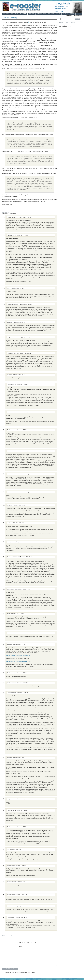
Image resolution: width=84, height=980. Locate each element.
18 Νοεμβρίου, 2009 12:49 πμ (16, 613)
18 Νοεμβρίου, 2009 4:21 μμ (22, 826)
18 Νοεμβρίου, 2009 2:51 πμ (22, 692)
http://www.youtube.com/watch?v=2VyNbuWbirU (18, 655)
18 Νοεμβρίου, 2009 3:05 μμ (19, 798)
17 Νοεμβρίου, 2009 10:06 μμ (22, 492)
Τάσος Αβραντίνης (14, 22)
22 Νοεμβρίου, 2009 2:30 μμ (20, 917)
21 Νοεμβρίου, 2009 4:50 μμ (20, 865)
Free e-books (65, 13)
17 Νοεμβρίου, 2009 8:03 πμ (17, 288)
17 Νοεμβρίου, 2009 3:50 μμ (19, 322)
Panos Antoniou (10, 865)
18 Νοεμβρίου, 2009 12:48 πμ (22, 589)
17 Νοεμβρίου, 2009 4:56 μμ (19, 374)
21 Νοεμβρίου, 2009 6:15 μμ (18, 881)
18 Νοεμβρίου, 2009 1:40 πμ (22, 672)
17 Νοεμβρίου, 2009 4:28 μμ (24, 337)
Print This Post (42, 22)
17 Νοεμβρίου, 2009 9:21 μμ (22, 429)
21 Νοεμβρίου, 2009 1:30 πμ (15, 849)
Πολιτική (25, 22)
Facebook (72, 13)
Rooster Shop (31, 13)
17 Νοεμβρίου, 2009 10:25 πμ (25, 304)
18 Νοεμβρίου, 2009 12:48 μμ (19, 757)
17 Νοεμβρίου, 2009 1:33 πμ (22, 235)
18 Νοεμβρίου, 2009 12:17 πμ (25, 556)
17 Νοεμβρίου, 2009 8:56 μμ (22, 384)
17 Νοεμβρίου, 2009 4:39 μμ (24, 353)
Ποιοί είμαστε (51, 13)
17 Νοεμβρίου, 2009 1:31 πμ (25, 217)
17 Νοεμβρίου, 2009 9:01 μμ (22, 412)
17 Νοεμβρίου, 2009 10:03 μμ (22, 474)
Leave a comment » (9, 213)
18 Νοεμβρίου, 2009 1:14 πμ (22, 633)
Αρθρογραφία (6, 13)
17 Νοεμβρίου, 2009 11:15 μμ (25, 542)
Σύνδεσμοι (58, 13)
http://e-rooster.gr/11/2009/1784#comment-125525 (18, 661)
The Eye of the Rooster (41, 13)
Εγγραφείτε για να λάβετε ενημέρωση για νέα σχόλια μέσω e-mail (19, 972)
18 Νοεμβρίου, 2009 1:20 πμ (19, 644)
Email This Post (33, 22)
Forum (16, 13)
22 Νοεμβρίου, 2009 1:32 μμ (20, 906)
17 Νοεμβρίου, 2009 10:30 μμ (19, 505)
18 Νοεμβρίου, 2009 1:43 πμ (22, 682)
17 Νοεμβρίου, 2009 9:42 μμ (22, 451)
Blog (12, 13)
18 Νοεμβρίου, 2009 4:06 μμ (22, 810)
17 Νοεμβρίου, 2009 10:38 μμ (19, 522)
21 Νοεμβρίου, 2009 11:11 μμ (20, 894)
